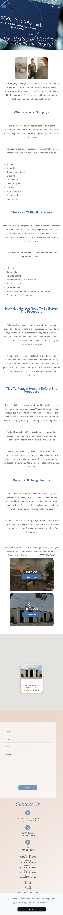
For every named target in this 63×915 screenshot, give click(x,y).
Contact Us (31, 614)
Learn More (31, 577)
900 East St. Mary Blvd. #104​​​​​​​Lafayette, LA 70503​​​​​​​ (21, 819)
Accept (31, 909)
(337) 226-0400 (21, 835)
